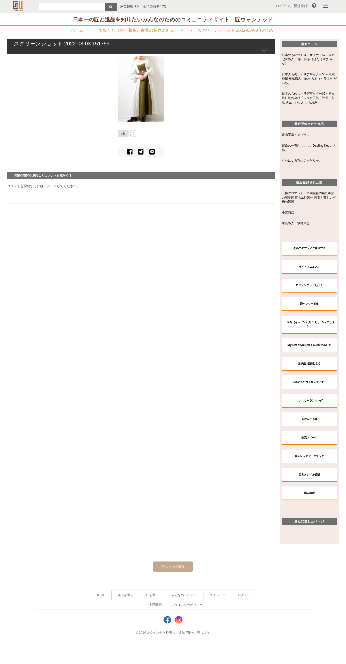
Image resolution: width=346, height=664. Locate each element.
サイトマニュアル (309, 269)
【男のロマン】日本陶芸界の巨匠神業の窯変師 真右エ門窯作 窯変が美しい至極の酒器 (309, 198)
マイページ (217, 616)
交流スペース (309, 455)
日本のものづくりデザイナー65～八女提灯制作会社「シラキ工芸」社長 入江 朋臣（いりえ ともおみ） (308, 98)
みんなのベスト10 (184, 616)
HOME (100, 616)
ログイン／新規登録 (292, 5)
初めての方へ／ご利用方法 (309, 249)
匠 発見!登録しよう (309, 376)
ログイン (50, 187)
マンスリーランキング (309, 416)
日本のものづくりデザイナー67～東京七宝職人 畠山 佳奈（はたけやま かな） (308, 59)
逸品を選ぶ (125, 616)
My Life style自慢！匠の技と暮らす (311, 354)
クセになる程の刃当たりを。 (302, 161)
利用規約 (156, 626)
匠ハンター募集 (309, 308)
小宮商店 (288, 213)
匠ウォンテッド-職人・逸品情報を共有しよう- (179, 654)
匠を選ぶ (152, 616)
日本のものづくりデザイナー (309, 396)
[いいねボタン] (123, 134)
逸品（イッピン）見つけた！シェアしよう (311, 329)
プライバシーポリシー (187, 626)
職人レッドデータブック (309, 474)
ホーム (77, 31)
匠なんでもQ (309, 435)
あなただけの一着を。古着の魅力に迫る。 (138, 31)
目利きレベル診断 (309, 494)
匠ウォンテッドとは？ (309, 288)
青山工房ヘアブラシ (296, 135)
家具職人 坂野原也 (296, 224)
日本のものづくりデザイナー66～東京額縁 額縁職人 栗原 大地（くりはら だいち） (309, 79)
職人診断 (309, 513)
